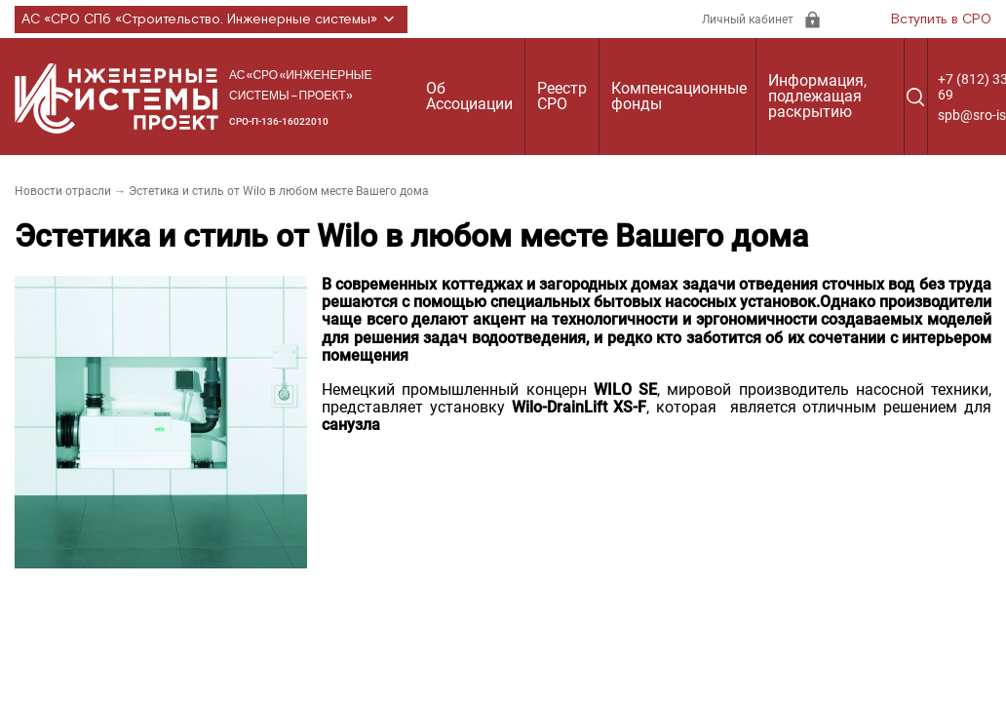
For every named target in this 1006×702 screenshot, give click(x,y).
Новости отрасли (63, 191)
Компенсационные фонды (679, 96)
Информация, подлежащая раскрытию (817, 96)
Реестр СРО (562, 96)
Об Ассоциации (469, 96)
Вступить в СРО (941, 19)
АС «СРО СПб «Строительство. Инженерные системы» (211, 19)
